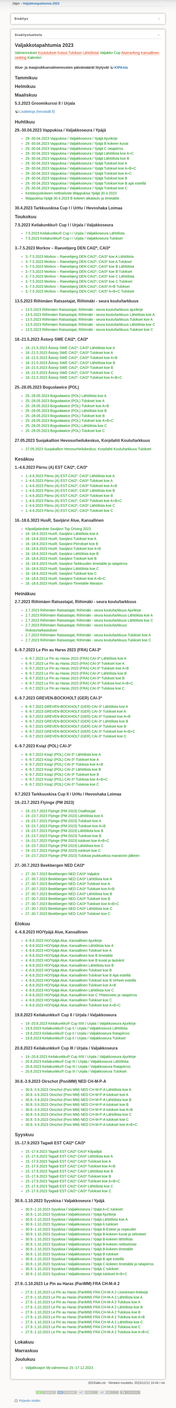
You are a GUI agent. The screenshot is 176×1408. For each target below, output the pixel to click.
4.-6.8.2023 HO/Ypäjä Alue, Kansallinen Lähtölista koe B (69, 965)
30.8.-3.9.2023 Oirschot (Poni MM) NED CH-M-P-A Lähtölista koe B (78, 1100)
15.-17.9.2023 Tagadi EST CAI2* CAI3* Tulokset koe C (68, 1191)
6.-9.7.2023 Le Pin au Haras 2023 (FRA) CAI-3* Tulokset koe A (74, 663)
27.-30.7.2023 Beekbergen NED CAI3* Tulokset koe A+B (69, 889)
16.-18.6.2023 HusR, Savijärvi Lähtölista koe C (62, 569)
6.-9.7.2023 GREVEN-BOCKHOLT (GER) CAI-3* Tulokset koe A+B (77, 716)
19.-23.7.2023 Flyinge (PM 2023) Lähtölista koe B (64, 831)
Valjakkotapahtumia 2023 (41, 3)
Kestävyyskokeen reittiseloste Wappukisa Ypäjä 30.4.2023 (71, 193)
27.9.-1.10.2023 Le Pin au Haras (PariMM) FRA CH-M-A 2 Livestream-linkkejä (86, 1292)
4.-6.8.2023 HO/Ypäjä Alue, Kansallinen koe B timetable (69, 955)
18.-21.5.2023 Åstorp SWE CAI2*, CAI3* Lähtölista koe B (70, 363)
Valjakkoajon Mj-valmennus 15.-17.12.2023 (59, 1368)
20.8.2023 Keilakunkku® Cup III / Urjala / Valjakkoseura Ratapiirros (77, 1066)
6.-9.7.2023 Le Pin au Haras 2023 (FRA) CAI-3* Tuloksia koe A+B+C (79, 683)
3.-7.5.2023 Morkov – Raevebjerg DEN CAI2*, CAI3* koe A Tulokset (78, 262)
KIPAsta (121, 67)
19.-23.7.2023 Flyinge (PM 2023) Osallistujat (60, 811)
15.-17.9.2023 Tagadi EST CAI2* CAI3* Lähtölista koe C (69, 1186)
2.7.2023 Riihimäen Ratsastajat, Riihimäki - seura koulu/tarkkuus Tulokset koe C (88, 640)
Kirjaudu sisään (29, 1400)
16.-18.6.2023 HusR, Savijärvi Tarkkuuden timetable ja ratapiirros (76, 564)
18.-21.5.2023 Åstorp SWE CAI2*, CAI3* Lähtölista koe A (70, 348)
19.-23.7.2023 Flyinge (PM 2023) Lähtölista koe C (64, 846)
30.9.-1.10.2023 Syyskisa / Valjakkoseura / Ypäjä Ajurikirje (70, 1214)
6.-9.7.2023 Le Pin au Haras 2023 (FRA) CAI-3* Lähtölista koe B (75, 673)
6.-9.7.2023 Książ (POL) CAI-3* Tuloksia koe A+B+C (66, 779)
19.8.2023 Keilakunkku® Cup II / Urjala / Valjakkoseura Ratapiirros (77, 1033)
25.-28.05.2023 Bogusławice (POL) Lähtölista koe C (66, 426)
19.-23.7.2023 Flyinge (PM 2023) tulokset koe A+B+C (67, 841)
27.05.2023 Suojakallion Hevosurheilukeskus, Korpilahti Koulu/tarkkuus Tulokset (88, 449)
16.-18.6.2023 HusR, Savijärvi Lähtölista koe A (61, 534)
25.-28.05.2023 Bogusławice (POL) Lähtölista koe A (65, 396)
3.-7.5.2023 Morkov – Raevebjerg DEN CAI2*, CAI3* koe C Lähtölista (79, 276)
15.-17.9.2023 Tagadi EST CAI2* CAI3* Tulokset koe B (68, 1176)
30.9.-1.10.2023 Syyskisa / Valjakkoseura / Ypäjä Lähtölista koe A (76, 1219)
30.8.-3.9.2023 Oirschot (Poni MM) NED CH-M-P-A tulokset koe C (76, 1119)
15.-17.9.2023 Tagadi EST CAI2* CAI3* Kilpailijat (63, 1151)
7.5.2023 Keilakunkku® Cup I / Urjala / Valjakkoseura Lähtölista (74, 233)
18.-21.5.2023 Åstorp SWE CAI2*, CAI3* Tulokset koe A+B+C (73, 377)
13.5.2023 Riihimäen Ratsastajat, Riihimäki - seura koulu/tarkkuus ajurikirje (84, 310)
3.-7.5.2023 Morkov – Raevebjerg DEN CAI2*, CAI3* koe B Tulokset (78, 271)
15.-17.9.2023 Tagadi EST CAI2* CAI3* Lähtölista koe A (69, 1156)
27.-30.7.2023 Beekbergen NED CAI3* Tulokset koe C (67, 914)
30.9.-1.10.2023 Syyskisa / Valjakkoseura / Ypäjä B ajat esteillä (74, 1259)
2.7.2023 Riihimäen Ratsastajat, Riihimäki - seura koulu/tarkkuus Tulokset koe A (88, 635)
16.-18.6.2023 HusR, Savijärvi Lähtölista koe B (62, 554)
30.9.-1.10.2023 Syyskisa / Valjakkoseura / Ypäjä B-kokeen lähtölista (79, 1239)
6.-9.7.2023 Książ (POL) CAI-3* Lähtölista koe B (63, 769)
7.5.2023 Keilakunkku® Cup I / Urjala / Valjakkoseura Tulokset (73, 238)
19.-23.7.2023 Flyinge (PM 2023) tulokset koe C (62, 851)
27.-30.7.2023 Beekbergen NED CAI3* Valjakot (62, 874)
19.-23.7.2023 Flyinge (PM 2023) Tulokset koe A (63, 821)
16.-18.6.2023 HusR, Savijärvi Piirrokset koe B (61, 544)
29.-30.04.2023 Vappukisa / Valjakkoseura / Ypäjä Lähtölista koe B (77, 158)
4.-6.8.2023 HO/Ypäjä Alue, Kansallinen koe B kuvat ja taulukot (74, 960)
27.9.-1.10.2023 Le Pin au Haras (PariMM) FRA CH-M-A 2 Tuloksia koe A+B (85, 1317)
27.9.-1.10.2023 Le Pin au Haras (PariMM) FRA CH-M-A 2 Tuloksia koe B (82, 1312)
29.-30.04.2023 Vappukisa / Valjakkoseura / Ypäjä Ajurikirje (71, 138)
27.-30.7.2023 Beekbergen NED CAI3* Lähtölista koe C (68, 909)
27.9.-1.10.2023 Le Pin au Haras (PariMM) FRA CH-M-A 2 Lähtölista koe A (83, 1297)
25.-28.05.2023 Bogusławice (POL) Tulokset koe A (64, 401)
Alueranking (130, 53)
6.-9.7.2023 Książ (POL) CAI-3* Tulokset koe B (62, 774)
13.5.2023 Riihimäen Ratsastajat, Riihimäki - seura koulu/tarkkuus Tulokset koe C (89, 330)
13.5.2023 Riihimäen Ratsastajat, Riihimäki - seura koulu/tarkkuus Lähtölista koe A (90, 315)
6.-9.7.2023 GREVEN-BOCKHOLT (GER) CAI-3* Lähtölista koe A (76, 707)
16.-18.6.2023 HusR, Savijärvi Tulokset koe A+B (63, 549)
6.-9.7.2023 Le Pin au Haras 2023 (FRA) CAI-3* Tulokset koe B (74, 678)
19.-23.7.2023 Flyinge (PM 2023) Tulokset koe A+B (65, 826)
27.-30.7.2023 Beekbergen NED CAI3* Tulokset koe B (67, 899)
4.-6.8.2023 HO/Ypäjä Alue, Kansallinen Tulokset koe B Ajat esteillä (77, 975)
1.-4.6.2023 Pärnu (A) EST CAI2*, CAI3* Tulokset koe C (69, 511)
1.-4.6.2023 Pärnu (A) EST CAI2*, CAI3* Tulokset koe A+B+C (73, 501)
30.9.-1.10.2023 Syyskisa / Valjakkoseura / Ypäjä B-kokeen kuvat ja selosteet (85, 1234)
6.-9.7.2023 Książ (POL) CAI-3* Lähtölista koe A (63, 754)
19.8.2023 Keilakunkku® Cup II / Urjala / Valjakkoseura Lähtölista (76, 1028)
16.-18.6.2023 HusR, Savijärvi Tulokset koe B (61, 558)
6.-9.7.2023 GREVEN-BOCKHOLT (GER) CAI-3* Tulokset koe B (75, 726)
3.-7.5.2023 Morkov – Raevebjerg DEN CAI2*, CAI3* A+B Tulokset (77, 286)
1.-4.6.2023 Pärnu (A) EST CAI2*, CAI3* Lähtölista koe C (70, 505)
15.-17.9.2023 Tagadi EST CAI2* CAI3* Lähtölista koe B (69, 1171)
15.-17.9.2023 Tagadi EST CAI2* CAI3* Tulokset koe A (68, 1161)
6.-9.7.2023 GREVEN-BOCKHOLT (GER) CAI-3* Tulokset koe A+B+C (80, 731)
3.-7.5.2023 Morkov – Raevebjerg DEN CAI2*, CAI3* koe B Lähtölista (79, 266)
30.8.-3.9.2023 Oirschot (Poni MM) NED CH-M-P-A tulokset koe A (76, 1095)
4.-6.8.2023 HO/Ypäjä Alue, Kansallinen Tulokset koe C (68, 1000)
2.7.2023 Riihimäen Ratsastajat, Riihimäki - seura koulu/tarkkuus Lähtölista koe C (89, 620)
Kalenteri (34, 58)
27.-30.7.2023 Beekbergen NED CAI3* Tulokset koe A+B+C (72, 904)
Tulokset (74, 53)
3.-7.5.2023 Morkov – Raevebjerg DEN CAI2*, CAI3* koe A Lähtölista (79, 257)
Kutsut (62, 53)
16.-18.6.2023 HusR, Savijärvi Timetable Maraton (64, 583)
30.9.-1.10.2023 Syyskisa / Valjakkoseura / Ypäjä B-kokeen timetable (79, 1249)
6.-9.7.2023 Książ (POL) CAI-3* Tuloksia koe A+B (64, 764)
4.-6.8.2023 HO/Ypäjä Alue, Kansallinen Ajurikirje (63, 940)
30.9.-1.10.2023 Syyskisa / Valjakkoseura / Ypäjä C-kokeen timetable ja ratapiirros (89, 1264)
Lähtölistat (91, 53)
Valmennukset (26, 53)
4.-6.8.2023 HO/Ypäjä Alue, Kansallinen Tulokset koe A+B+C (72, 1005)
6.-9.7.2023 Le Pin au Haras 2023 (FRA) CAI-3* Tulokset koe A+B (77, 668)
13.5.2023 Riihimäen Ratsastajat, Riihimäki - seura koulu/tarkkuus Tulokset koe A (88, 319)
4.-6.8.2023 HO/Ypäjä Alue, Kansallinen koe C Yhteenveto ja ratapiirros (81, 995)
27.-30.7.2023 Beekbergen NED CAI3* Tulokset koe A (67, 884)
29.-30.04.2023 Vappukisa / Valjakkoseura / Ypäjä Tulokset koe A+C (78, 173)
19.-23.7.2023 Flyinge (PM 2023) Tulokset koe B (63, 836)
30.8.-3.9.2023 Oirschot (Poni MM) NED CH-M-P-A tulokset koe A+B (79, 1110)
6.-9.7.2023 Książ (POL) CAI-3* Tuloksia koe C (62, 784)
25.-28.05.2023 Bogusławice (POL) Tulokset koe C (65, 431)
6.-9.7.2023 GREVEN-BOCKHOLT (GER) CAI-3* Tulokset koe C (75, 736)
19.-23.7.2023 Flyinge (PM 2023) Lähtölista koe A (64, 816)
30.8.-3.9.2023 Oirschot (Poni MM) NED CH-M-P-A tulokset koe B (76, 1105)
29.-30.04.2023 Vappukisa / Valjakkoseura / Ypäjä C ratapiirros (74, 149)
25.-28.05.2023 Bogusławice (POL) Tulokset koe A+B (67, 406)
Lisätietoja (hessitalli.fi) (37, 112)
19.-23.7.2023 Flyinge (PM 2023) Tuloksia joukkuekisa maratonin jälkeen (82, 856)
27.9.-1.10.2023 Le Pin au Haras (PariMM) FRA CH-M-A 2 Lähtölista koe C (84, 1322)
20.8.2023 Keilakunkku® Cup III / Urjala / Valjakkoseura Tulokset (75, 1071)
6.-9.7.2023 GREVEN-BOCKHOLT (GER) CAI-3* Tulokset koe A (75, 711)
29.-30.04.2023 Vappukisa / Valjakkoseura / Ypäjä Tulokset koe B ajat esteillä (85, 183)
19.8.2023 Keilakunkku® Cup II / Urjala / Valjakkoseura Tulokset (75, 1038)
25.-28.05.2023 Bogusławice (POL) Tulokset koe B (65, 416)
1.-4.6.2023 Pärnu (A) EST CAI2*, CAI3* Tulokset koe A (69, 481)
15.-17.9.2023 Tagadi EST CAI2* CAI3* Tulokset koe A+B (70, 1166)
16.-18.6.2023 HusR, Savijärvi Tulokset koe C (61, 573)
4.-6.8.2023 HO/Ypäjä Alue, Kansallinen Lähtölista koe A (69, 946)
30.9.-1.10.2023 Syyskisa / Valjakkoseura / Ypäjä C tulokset (71, 1269)
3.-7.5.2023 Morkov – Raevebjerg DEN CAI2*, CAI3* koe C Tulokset (78, 281)
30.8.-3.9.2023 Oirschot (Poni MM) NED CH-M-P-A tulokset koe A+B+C (81, 1125)
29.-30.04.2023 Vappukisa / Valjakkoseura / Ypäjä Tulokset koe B (76, 178)
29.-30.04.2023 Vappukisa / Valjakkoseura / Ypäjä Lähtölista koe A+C (79, 153)
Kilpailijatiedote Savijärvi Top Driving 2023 (58, 529)
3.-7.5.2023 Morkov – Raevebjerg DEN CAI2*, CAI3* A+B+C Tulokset (79, 291)
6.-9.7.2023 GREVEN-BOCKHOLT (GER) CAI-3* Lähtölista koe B (76, 721)
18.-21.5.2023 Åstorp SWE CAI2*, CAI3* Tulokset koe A (69, 353)
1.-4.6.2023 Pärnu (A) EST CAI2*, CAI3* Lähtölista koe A (70, 476)
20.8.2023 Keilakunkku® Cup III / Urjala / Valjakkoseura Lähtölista (76, 1061)
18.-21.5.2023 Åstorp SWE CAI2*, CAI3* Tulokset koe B (69, 368)
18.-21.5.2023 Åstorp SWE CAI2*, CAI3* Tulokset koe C (69, 373)
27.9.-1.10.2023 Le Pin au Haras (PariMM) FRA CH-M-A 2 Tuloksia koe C (83, 1327)
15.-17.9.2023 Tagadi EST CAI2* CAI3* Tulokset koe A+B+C (72, 1181)
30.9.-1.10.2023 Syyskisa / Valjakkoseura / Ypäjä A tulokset (71, 1224)
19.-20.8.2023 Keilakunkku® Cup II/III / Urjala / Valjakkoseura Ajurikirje (80, 1023)
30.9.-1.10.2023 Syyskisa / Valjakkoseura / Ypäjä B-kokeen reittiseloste (81, 1244)
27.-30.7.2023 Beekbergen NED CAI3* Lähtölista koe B (68, 894)
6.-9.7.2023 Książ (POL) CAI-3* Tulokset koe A (62, 759)
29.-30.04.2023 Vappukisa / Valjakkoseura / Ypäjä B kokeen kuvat (76, 143)
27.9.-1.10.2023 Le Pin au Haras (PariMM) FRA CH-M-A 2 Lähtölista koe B (84, 1307)
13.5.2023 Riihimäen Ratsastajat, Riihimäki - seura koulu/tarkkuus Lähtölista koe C (90, 324)
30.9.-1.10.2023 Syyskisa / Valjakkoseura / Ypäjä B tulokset (71, 1254)
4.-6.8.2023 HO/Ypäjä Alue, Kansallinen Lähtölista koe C (69, 990)
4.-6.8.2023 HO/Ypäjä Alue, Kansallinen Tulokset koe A (68, 950)
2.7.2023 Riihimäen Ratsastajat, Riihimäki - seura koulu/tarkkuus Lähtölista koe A (88, 615)
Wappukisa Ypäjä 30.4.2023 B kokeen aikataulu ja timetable (72, 198)
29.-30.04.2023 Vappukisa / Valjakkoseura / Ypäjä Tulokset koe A (76, 163)
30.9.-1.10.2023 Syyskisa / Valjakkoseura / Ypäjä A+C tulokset (74, 1209)
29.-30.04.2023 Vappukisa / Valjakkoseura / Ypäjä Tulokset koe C (76, 188)
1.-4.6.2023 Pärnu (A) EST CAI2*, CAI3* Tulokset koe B (69, 496)
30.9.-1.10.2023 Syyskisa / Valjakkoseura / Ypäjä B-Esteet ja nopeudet (80, 1229)
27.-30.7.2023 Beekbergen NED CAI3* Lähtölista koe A (68, 879)
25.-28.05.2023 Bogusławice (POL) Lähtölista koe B (65, 411)
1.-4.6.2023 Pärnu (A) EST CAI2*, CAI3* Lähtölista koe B (70, 491)
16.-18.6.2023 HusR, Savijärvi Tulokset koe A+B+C (65, 578)
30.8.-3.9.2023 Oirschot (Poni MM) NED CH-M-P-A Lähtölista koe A (78, 1090)
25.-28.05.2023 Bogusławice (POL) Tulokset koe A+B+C (69, 421)
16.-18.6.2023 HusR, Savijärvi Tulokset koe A (60, 539)
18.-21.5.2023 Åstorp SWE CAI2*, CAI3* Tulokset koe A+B (71, 358)
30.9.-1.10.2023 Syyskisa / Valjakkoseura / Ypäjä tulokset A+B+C (76, 1274)
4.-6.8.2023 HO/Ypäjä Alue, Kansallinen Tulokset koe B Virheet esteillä (80, 980)
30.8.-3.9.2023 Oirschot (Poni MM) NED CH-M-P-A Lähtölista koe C (78, 1114)
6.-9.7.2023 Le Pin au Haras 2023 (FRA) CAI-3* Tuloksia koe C (74, 688)
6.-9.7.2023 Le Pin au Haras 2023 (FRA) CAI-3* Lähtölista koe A (75, 658)
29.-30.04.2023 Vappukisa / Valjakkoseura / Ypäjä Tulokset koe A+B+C (80, 168)
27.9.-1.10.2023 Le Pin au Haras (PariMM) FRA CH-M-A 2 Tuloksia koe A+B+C (87, 1332)
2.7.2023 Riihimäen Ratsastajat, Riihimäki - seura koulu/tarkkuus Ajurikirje (83, 610)
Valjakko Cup (110, 53)
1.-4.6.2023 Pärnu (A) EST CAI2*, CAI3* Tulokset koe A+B (71, 486)
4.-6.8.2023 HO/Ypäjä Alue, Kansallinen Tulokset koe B (68, 970)
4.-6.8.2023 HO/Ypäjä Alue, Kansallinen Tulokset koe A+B (70, 985)
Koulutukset (47, 53)
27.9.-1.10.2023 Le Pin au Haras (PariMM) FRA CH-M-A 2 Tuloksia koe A (82, 1302)
